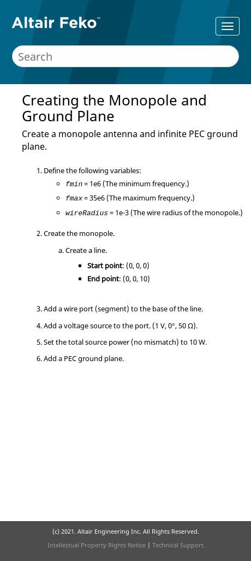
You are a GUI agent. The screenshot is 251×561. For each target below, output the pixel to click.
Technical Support (178, 545)
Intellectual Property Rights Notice (96, 545)
